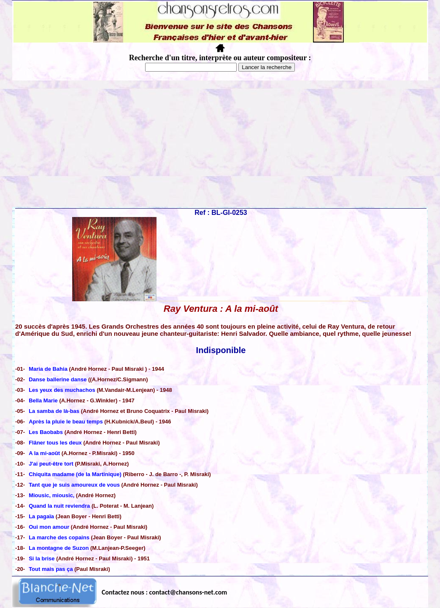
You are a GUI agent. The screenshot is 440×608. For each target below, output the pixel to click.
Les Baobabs (46, 432)
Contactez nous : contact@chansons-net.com (164, 592)
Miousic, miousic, (51, 495)
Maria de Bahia (49, 369)
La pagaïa (41, 516)
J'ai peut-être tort (51, 464)
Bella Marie (43, 400)
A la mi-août (44, 453)
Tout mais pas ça (51, 569)
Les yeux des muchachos (62, 390)
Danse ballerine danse (57, 379)
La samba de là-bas (54, 411)
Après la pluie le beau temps (66, 421)
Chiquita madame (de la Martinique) (75, 474)
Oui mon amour (49, 527)
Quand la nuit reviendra (59, 506)
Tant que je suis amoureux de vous (74, 485)
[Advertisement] (220, 144)
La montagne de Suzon (59, 548)
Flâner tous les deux (56, 442)
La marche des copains (59, 537)
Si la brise (41, 558)
